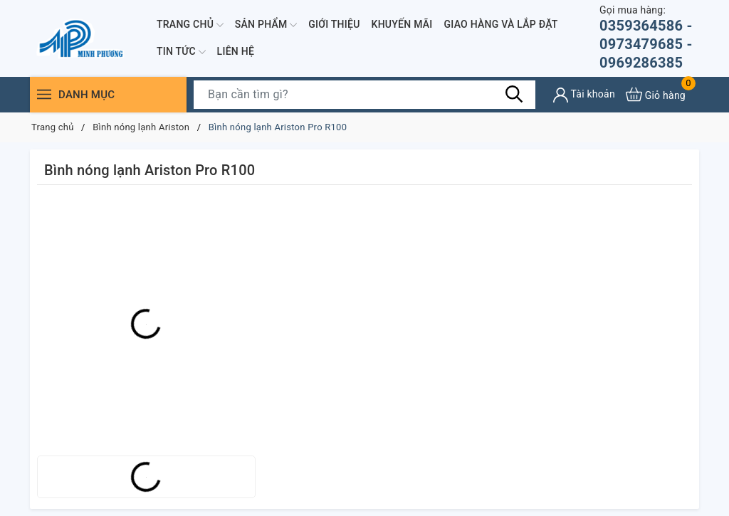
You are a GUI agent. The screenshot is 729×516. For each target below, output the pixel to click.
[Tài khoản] (584, 95)
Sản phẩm (266, 25)
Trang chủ (190, 25)
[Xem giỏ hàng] (656, 94)
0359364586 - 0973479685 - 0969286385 (649, 37)
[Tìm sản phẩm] (364, 94)
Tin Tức (181, 52)
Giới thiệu (334, 24)
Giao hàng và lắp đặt (501, 24)
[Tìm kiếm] (514, 94)
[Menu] (44, 94)
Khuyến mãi (402, 24)
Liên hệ (235, 51)
